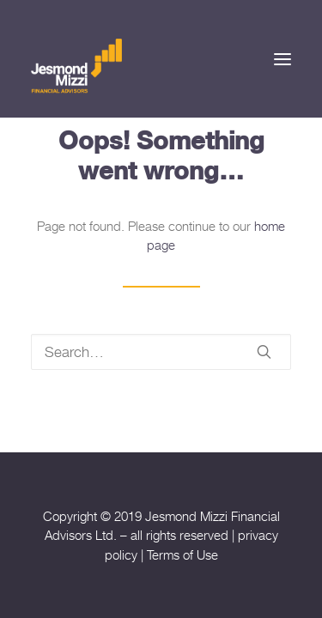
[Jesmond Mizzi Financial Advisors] (76, 64)
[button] (282, 59)
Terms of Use (182, 554)
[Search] (161, 352)
